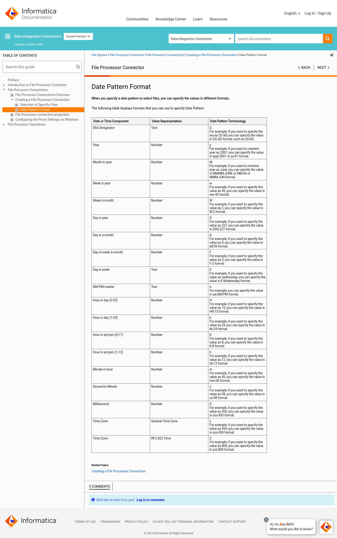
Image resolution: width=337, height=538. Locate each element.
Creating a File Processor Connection (42, 100)
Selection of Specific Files (38, 105)
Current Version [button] (78, 36)
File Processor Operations (26, 124)
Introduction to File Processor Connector (37, 85)
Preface (13, 80)
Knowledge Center (171, 19)
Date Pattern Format (34, 110)
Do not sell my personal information (183, 521)
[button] (291, 526)
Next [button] (321, 67)
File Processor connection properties (42, 114)
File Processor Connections (28, 90)
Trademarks (110, 521)
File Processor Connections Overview (42, 95)
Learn (197, 19)
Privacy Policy (136, 521)
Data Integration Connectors (37, 36)
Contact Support (232, 521)
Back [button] (305, 67)
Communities (137, 19)
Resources (218, 19)
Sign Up (324, 13)
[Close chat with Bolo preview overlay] (266, 519)
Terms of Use (85, 521)
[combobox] (279, 38)
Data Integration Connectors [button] (191, 39)
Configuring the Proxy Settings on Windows (46, 119)
